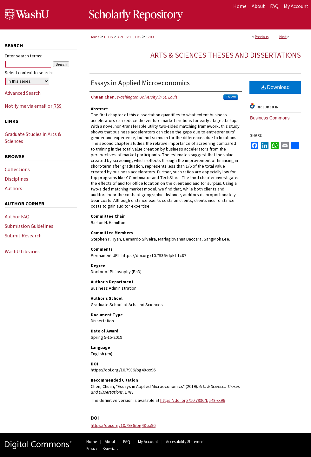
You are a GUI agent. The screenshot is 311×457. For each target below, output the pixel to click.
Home (94, 37)
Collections (17, 169)
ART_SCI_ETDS (129, 37)
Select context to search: (29, 73)
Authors (13, 188)
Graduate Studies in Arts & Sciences (33, 138)
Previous (261, 37)
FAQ (126, 442)
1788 (150, 37)
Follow (231, 97)
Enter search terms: (23, 56)
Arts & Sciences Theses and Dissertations (225, 55)
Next (283, 37)
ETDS (108, 37)
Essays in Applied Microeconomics (140, 83)
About (110, 442)
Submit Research (23, 235)
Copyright (110, 448)
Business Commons (270, 117)
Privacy (91, 448)
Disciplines (16, 179)
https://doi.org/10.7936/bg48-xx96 (192, 400)
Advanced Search (23, 93)
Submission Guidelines (29, 226)
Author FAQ (17, 216)
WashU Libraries (22, 251)
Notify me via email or (33, 106)
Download (275, 87)
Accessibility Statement (185, 442)
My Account (148, 442)
